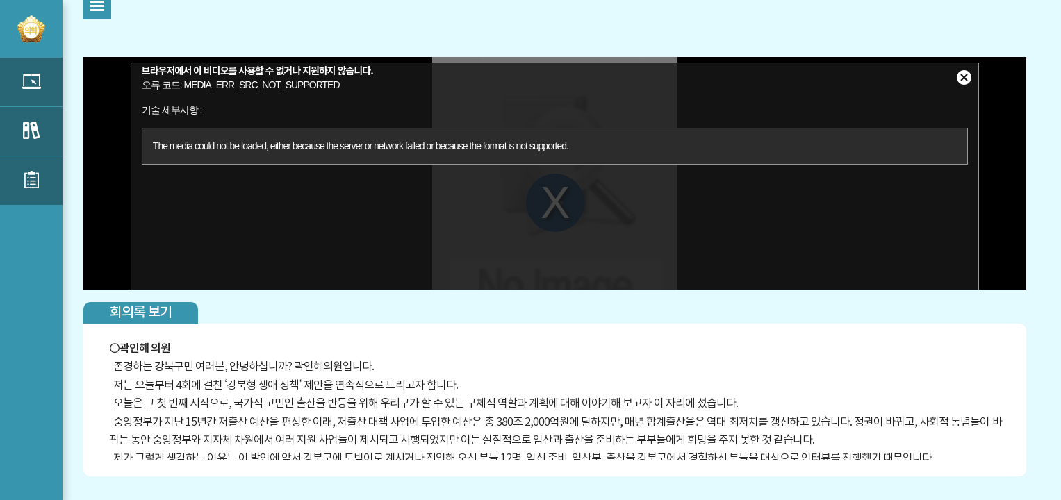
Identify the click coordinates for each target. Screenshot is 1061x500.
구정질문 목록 (31, 131)
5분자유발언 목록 (31, 82)
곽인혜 (134, 348)
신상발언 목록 (31, 180)
